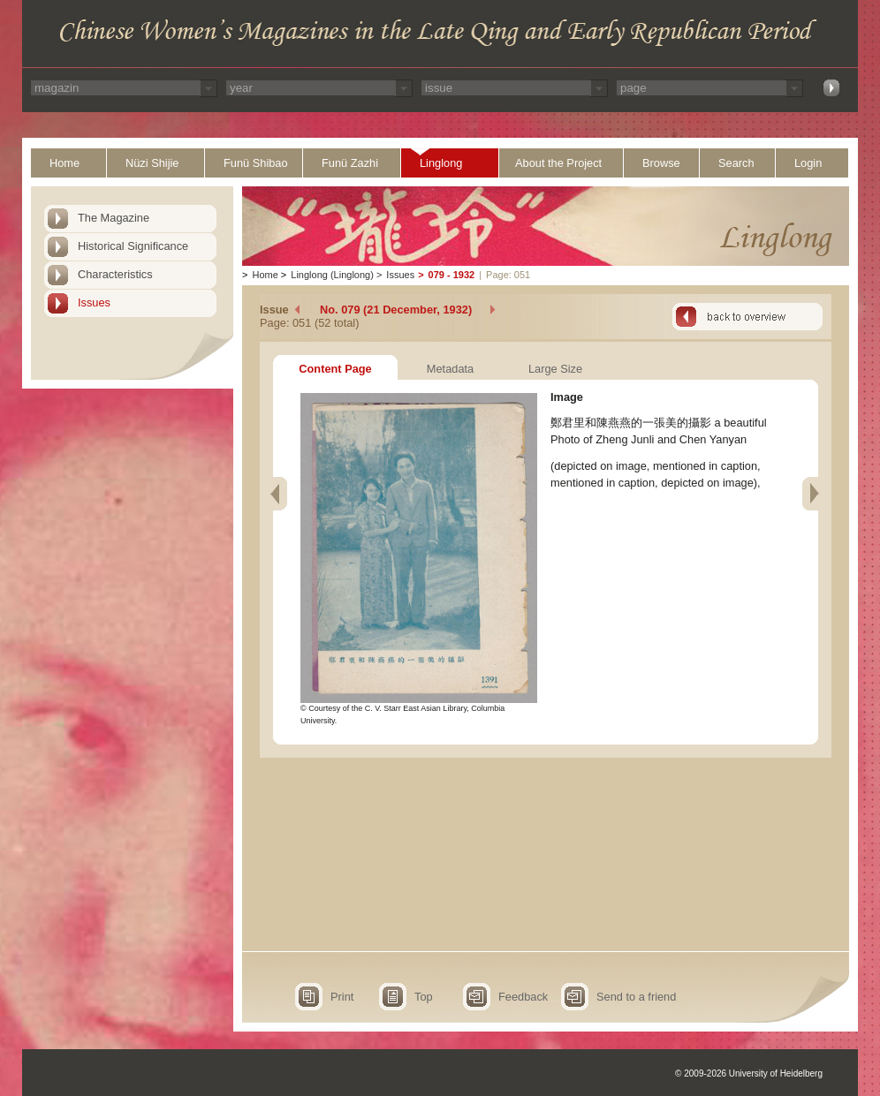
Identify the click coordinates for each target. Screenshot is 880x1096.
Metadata (450, 368)
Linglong (441, 163)
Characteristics (115, 274)
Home (64, 163)
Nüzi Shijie (151, 163)
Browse (661, 163)
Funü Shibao (256, 163)
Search (736, 163)
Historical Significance (133, 246)
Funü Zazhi (350, 163)
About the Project (558, 163)
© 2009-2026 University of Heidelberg (749, 1073)
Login (808, 163)
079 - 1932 (452, 274)
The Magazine (113, 217)
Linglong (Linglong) (332, 274)
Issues (94, 302)
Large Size (555, 368)
